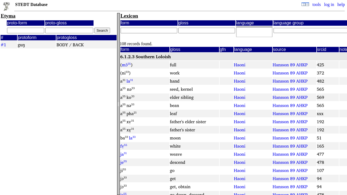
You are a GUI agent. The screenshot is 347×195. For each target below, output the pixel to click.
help (341, 4)
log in (329, 4)
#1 (3, 44)
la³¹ (130, 80)
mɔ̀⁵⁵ (126, 64)
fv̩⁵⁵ (123, 146)
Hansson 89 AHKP (290, 64)
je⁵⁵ (123, 162)
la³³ (132, 137)
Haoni (240, 64)
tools (316, 4)
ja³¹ (123, 154)
